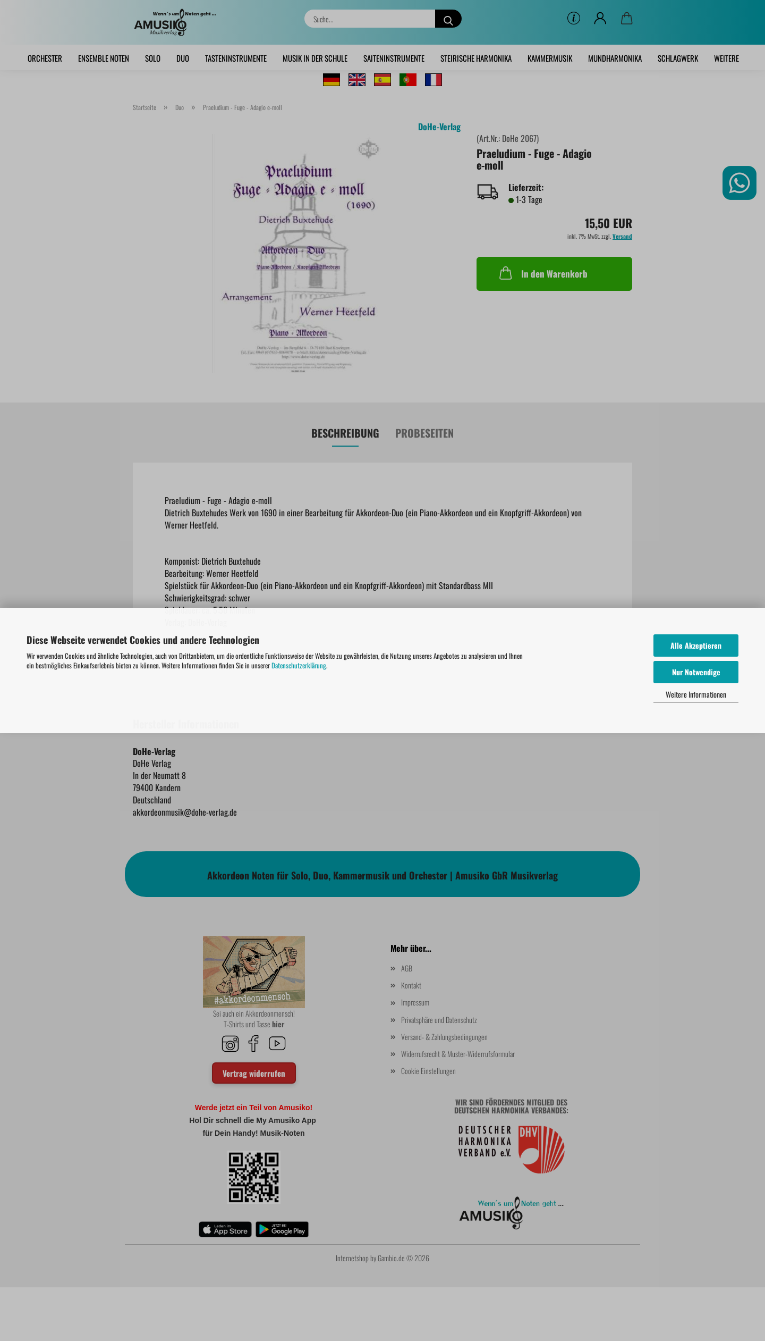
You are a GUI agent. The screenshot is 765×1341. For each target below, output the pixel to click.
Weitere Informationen (696, 694)
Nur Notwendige (696, 671)
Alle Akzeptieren (695, 645)
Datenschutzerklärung (298, 665)
